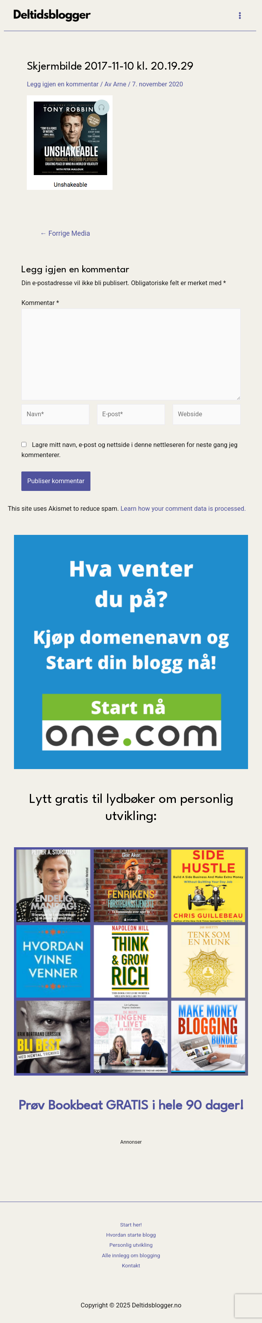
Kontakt (131, 1265)
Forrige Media (65, 233)
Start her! (131, 1224)
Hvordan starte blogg (131, 1235)
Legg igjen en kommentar (63, 84)
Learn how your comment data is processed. (183, 508)
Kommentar (40, 303)
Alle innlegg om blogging (131, 1255)
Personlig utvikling (131, 1245)
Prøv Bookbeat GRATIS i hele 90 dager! (131, 1106)
